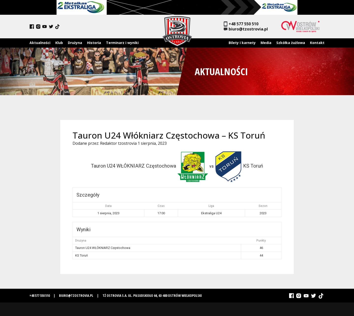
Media (266, 42)
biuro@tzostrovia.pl (246, 29)
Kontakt (317, 42)
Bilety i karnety (242, 42)
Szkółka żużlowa (290, 42)
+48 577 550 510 (241, 24)
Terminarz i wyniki (122, 42)
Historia (94, 42)
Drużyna (75, 42)
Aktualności (40, 42)
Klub (59, 42)
